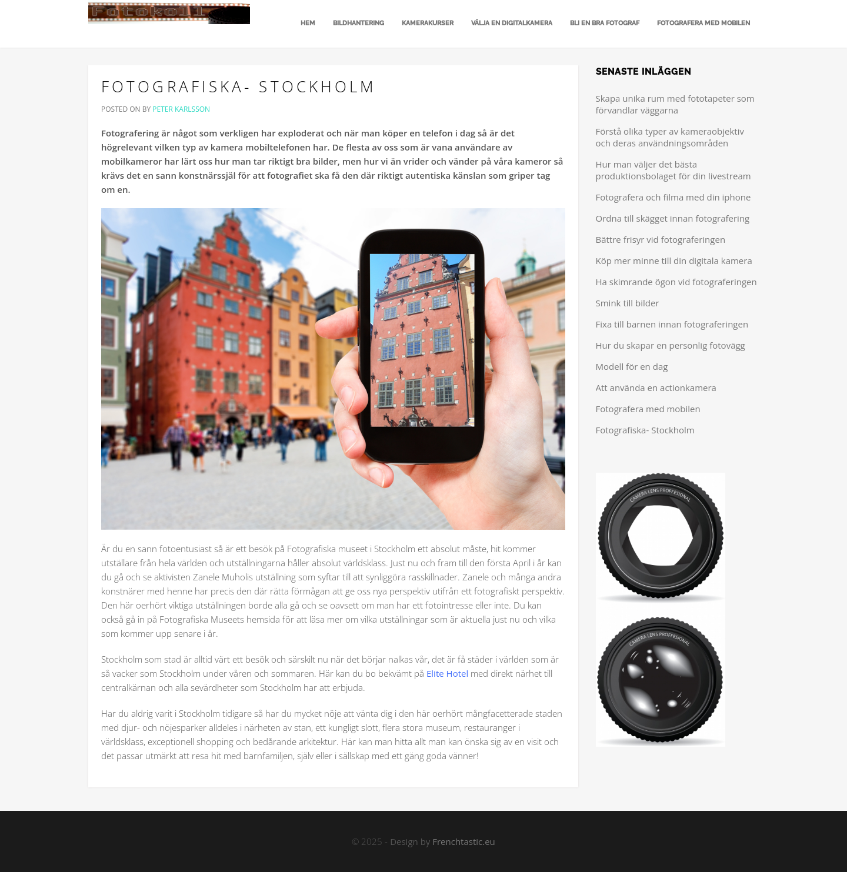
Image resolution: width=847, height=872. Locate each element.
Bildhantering (358, 23)
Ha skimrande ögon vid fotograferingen (676, 282)
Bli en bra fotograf (604, 23)
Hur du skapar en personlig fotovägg (670, 345)
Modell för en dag (632, 366)
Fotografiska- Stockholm (238, 86)
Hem (307, 23)
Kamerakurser (427, 23)
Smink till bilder (627, 303)
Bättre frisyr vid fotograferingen (661, 239)
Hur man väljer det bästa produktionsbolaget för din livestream (673, 170)
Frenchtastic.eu (463, 841)
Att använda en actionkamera (656, 387)
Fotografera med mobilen (703, 23)
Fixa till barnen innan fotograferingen (672, 324)
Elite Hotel (447, 673)
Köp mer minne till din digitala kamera (674, 260)
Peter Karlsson (181, 109)
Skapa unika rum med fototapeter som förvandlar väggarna (675, 104)
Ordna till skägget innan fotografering (673, 218)
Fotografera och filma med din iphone (673, 197)
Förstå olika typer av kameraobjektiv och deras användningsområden (670, 137)
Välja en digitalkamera (511, 23)
